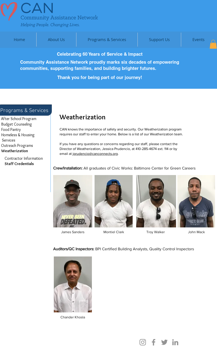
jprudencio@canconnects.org (95, 154)
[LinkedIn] (175, 342)
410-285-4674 (146, 149)
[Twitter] (164, 342)
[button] (159, 40)
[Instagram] (142, 342)
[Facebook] (153, 342)
